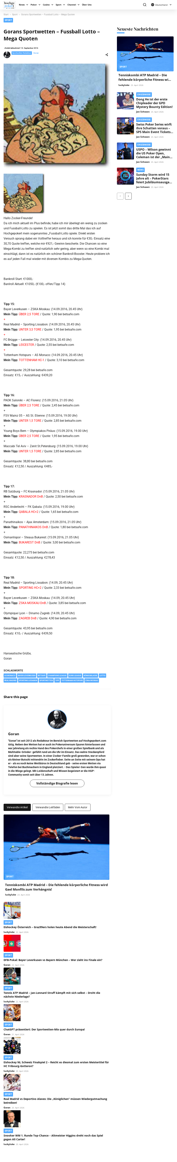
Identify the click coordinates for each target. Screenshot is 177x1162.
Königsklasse (90, 675)
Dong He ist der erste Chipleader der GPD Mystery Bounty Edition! (154, 103)
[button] (145, 4)
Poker (34, 4)
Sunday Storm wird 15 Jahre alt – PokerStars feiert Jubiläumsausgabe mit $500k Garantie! (154, 180)
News (22, 4)
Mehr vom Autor (77, 807)
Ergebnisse (144, 94)
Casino (46, 4)
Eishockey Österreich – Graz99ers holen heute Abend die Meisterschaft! (50, 927)
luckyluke (10, 894)
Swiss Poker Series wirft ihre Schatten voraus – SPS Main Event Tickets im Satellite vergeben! (154, 130)
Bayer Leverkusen (27, 675)
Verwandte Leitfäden (48, 807)
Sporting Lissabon (28, 680)
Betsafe (42, 675)
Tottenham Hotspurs (72, 680)
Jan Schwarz (143, 111)
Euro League (75, 675)
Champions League (57, 675)
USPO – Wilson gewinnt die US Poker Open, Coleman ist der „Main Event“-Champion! (153, 155)
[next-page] (128, 196)
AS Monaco (9, 675)
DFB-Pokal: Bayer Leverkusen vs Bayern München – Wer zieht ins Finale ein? (53, 960)
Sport (58, 4)
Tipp (57, 680)
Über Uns (86, 4)
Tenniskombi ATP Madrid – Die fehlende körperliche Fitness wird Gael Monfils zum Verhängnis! (145, 79)
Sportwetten (46, 680)
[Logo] (10, 5)
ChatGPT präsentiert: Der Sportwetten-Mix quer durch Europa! (44, 1029)
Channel (71, 4)
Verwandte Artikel (17, 807)
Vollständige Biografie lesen (57, 783)
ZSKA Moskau (91, 680)
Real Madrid (10, 680)
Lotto (102, 675)
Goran (36, 53)
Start (6, 14)
